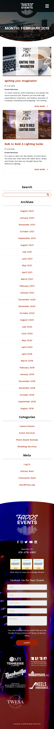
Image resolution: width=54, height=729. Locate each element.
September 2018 (27, 401)
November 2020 (27, 306)
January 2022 (27, 218)
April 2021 (27, 272)
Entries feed (27, 471)
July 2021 (27, 252)
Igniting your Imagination (21, 80)
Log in (27, 464)
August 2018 (27, 408)
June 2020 (27, 333)
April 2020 (27, 347)
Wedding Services (27, 446)
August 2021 (27, 245)
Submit (27, 643)
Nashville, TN (27, 549)
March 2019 (27, 360)
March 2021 (27, 279)
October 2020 (27, 313)
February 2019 (27, 367)
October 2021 (27, 231)
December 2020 (27, 299)
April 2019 (27, 354)
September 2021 (27, 238)
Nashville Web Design (26, 724)
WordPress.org (27, 485)
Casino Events (27, 426)
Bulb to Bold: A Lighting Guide (24, 143)
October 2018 (27, 395)
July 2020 (27, 327)
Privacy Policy (21, 633)
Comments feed (27, 478)
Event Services (11, 89)
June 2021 (27, 258)
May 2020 (27, 340)
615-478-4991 (27, 552)
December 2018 (27, 381)
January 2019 (27, 374)
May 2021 (27, 265)
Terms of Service (38, 633)
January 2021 (27, 292)
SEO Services (37, 724)
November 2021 (27, 224)
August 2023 (27, 211)
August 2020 (27, 320)
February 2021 (27, 286)
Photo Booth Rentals (27, 440)
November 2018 (27, 388)
